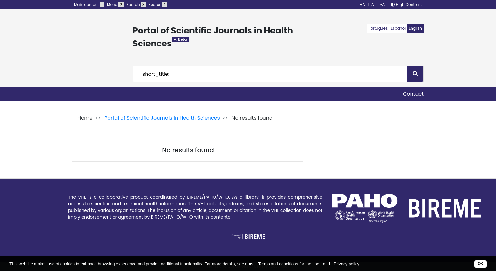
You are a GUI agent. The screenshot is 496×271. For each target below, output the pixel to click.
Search (136, 4)
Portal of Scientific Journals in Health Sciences (162, 118)
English (415, 28)
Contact (413, 94)
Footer (158, 4)
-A (382, 4)
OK (480, 264)
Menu (115, 4)
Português (378, 28)
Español (398, 28)
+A (362, 4)
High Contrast (406, 4)
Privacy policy (346, 264)
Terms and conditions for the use (288, 264)
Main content (89, 4)
